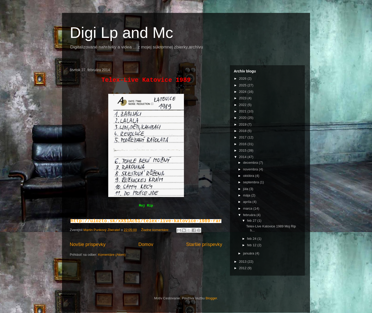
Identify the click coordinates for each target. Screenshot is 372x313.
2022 (243, 105)
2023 (243, 98)
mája (247, 195)
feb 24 (252, 239)
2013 (243, 261)
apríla (247, 202)
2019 (243, 124)
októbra (249, 176)
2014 (243, 157)
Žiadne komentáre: (155, 230)
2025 (243, 85)
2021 (243, 111)
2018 (243, 131)
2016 (243, 144)
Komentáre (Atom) (112, 255)
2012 (243, 268)
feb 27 (252, 221)
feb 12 (252, 245)
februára (250, 215)
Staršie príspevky (204, 244)
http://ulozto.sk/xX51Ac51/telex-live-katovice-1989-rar (146, 221)
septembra (251, 182)
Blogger (211, 298)
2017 (243, 137)
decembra (251, 162)
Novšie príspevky (87, 244)
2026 (243, 78)
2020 (243, 118)
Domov (145, 244)
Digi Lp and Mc (121, 32)
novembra (251, 169)
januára (249, 253)
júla (246, 189)
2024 (243, 92)
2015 (243, 150)
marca (248, 208)
